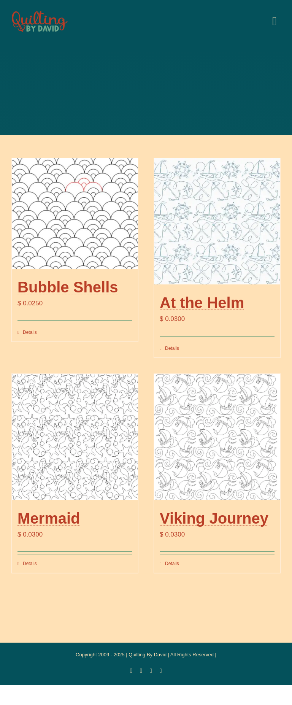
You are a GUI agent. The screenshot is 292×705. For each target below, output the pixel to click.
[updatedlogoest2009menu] (39, 11)
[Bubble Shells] (75, 213)
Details (30, 332)
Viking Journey (214, 518)
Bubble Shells (67, 287)
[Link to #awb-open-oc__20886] (274, 21)
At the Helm (202, 302)
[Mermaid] (75, 437)
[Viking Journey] (217, 437)
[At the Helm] (217, 221)
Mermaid (48, 518)
